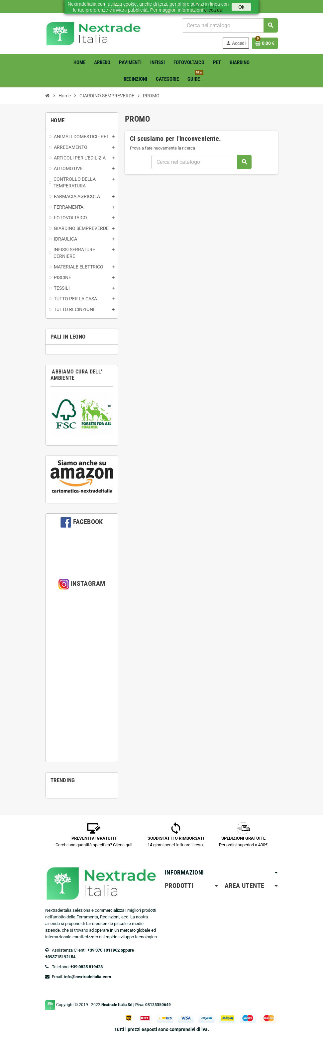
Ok (241, 7)
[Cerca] (229, 25)
